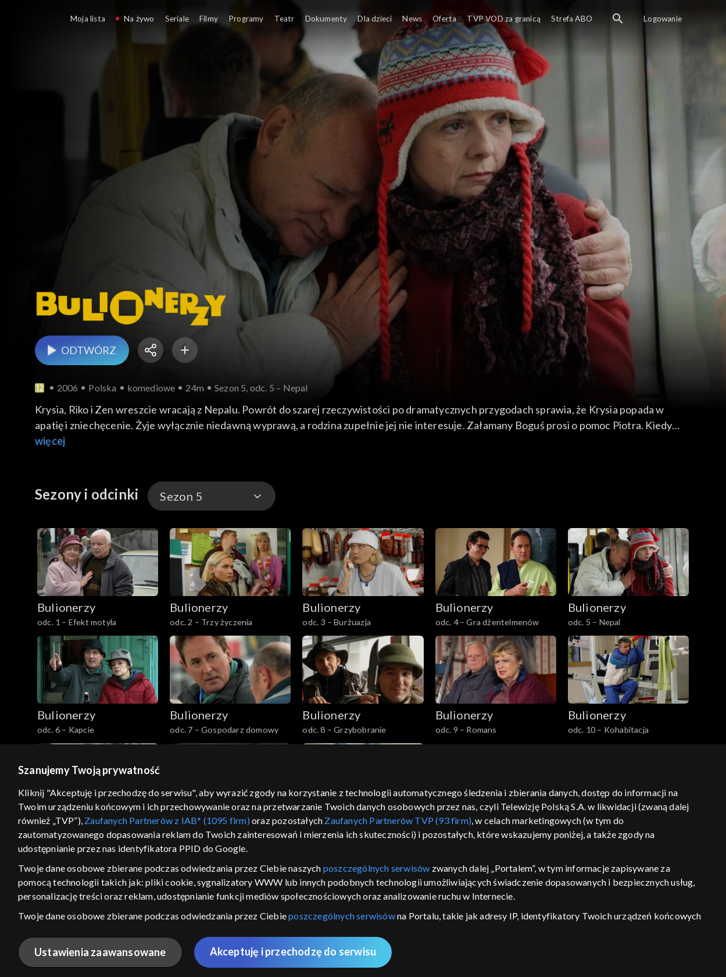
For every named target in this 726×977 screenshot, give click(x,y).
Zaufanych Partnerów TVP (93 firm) (397, 820)
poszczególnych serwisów (376, 867)
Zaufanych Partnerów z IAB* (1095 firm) (167, 820)
